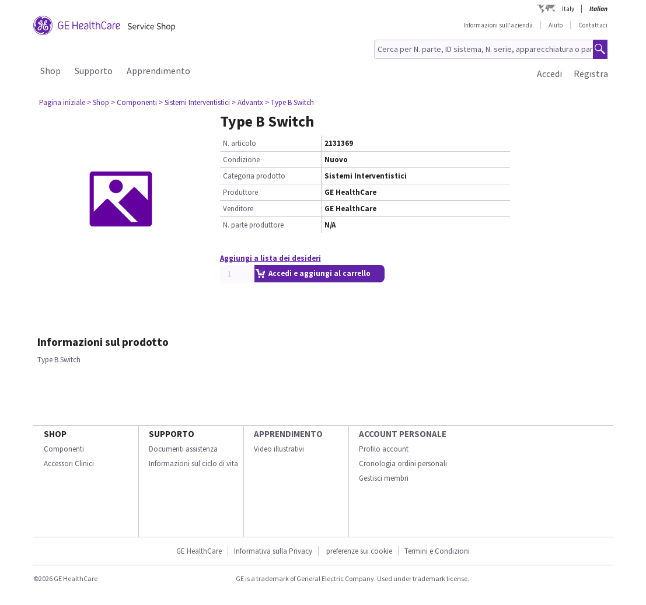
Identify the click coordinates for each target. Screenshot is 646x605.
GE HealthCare (199, 551)
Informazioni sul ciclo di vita (193, 463)
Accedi (549, 73)
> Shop (98, 102)
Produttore (240, 192)
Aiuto (556, 25)
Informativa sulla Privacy (273, 551)
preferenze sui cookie (359, 551)
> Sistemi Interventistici (194, 102)
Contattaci (592, 25)
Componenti (64, 449)
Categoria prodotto (254, 176)
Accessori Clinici (69, 463)
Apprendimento (158, 70)
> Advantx (247, 102)
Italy (568, 9)
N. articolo (239, 143)
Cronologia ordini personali (403, 463)
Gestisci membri (383, 478)
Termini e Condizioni (437, 551)
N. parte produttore (253, 225)
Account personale (402, 433)
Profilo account (383, 449)
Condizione (241, 160)
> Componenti (134, 102)
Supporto (94, 70)
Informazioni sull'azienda (498, 25)
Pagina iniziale (62, 102)
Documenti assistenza (183, 449)
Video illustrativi (279, 449)
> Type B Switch (289, 102)
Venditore (238, 209)
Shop (50, 70)
